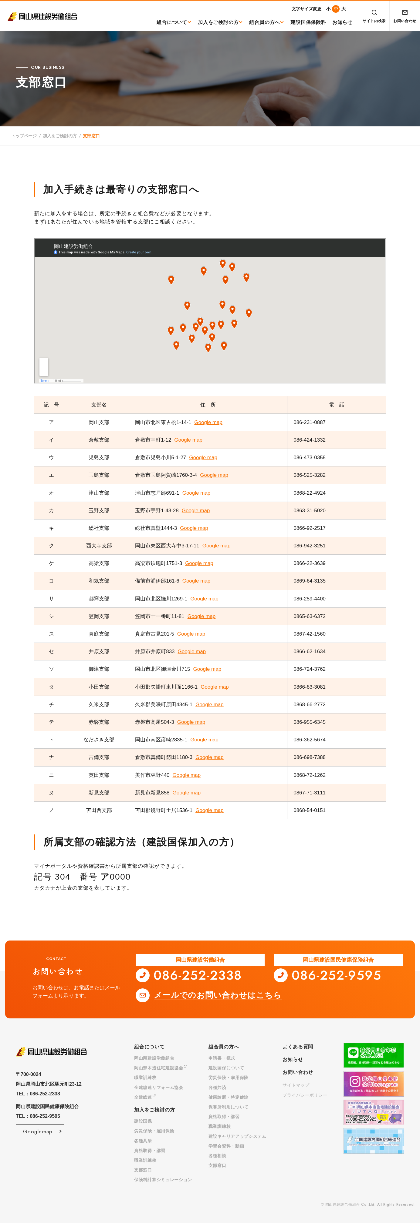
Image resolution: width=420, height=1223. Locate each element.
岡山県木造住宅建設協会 (160, 1067)
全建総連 (145, 1097)
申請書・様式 (221, 1058)
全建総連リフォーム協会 (158, 1087)
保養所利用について (228, 1106)
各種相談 (217, 1155)
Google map (208, 422)
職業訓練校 (145, 1077)
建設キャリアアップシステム (237, 1136)
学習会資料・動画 (226, 1146)
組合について (172, 22)
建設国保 (143, 1121)
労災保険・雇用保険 (154, 1130)
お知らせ (342, 22)
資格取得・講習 (149, 1150)
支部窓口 (143, 1170)
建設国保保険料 (308, 22)
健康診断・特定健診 (228, 1097)
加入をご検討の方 (218, 22)
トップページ (24, 135)
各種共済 (143, 1140)
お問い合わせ (298, 1072)
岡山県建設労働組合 (154, 1058)
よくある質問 (298, 1046)
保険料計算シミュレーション (163, 1179)
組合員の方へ (264, 22)
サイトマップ (296, 1085)
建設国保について (226, 1067)
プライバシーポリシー (305, 1095)
